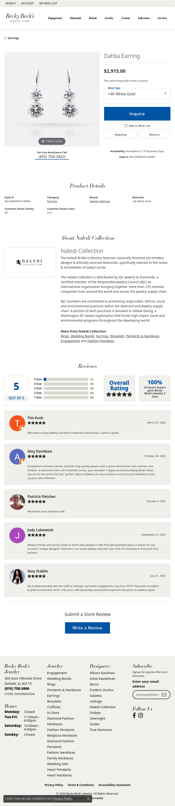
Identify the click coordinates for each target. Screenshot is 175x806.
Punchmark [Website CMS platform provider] (95, 798)
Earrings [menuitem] (53, 695)
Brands (93, 18)
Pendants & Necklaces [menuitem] (64, 690)
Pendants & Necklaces (142, 336)
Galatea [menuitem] (96, 695)
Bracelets (117, 336)
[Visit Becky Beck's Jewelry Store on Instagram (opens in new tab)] (140, 715)
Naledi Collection (100, 201)
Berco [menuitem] (94, 684)
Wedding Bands (82, 336)
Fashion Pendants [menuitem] (61, 730)
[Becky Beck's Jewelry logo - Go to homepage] (20, 17)
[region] (52, 99)
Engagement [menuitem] (57, 673)
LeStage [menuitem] (96, 701)
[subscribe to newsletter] (164, 695)
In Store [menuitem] (53, 712)
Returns (154, 135)
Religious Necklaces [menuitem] (62, 735)
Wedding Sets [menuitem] (57, 764)
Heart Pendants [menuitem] (59, 769)
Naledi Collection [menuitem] (103, 707)
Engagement (55, 18)
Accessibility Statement (114, 785)
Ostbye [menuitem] (95, 712)
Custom (125, 18)
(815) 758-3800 (52, 157)
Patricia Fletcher (42, 496)
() (92, 379)
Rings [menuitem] (51, 684)
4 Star (38, 384)
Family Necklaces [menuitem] (60, 758)
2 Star (38, 393)
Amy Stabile (38, 571)
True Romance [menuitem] (101, 730)
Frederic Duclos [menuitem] (101, 690)
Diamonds (75, 18)
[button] (10, 3)
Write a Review (87, 628)
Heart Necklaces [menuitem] (59, 775)
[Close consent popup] (88, 798)
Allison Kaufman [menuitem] (102, 673)
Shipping (120, 135)
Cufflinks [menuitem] (54, 707)
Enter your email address (145, 683)
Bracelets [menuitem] (54, 701)
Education (144, 18)
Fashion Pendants (101, 341)
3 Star (38, 388)
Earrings (13, 38)
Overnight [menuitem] (97, 718)
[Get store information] (20, 694)
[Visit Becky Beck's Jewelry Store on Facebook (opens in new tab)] (134, 715)
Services (162, 18)
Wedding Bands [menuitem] (59, 678)
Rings (65, 336)
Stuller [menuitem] (95, 724)
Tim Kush (35, 418)
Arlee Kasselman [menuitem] (102, 678)
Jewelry (109, 18)
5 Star (38, 379)
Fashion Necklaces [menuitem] (61, 752)
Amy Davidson (40, 451)
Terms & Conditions (81, 785)
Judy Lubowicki (40, 530)
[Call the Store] (17, 688)
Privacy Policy (54, 785)
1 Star (38, 397)
